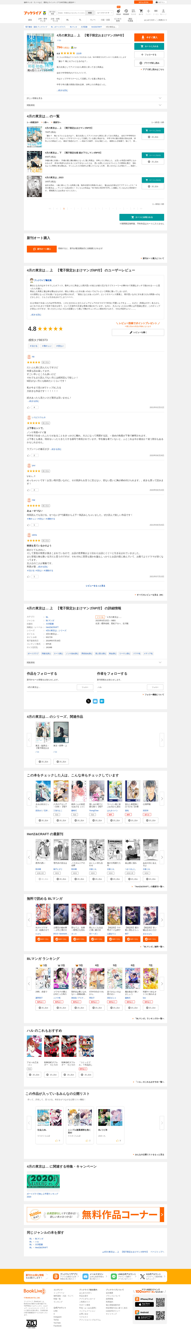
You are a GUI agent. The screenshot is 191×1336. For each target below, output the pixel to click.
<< (50, 208)
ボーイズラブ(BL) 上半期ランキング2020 (42, 1195)
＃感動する (50, 519)
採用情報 (109, 1299)
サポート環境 (84, 1305)
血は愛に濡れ (131, 863)
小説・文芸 (105, 20)
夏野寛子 (39, 998)
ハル (59, 40)
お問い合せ (83, 1314)
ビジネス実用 (117, 20)
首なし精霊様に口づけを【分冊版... (132, 806)
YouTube (57, 1323)
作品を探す (83, 1296)
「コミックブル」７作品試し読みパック (85, 1064)
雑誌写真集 (130, 20)
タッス (74, 934)
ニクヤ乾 (57, 998)
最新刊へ (57, 122)
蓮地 (127, 811)
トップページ (59, 1293)
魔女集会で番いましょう (132, 993)
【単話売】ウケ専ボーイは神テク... (114, 929)
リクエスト (83, 1317)
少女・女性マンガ (55, 20)
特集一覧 (57, 1299)
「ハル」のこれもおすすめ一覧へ (149, 1082)
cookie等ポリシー (113, 1311)
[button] (43, 761)
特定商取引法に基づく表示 (116, 1308)
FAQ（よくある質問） (88, 1308)
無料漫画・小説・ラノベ (63, 1296)
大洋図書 (50, 624)
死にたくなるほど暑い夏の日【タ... (96, 929)
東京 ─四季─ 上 (60, 746)
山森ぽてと (111, 934)
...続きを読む (62, 90)
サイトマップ (111, 1314)
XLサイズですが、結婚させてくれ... (42, 929)
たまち (38, 934)
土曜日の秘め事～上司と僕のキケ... (60, 929)
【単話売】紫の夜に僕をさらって (132, 929)
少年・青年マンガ (42, 20)
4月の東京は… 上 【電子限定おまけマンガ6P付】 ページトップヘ (133, 1252)
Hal (33, 500)
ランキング (58, 1302)
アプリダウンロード (87, 1299)
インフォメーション (87, 1311)
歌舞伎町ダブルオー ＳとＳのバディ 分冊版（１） (68, 1066)
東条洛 (74, 998)
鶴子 (127, 934)
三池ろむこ (57, 811)
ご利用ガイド (162, 20)
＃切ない (60, 346)
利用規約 (109, 1302)
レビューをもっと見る (95, 586)
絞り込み (53, 13)
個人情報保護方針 (113, 1305)
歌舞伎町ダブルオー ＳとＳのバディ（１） (51, 1064)
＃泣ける (33, 346)
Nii (33, 357)
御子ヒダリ (57, 869)
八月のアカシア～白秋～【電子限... (60, 806)
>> (141, 208)
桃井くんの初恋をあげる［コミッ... (78, 806)
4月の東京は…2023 (54, 177)
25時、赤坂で (41, 992)
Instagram (57, 1317)
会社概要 (109, 1293)
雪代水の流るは (60, 863)
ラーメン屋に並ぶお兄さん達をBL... (114, 806)
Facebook (57, 1326)
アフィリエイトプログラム (90, 1320)
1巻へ (45, 122)
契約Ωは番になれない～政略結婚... (79, 993)
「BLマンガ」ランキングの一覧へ (149, 1018)
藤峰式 (74, 811)
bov (144, 998)
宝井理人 (47, 811)
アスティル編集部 (85, 998)
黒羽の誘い (40, 863)
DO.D (55, 934)
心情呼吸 (147, 804)
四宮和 (145, 811)
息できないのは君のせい (114, 993)
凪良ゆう (39, 811)
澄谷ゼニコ (111, 998)
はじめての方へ (150, 20)
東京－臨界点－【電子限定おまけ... (42, 748)
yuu (33, 465)
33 (90, 934)
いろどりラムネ (39, 417)
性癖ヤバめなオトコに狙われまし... (150, 994)
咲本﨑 (38, 869)
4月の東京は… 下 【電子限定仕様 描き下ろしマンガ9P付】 (73, 153)
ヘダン (95, 934)
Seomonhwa (64, 934)
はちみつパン (112, 811)
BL (68, 20)
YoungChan (93, 811)
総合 (30, 20)
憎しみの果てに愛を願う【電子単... (96, 806)
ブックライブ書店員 (42, 280)
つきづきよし (130, 869)
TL (80, 20)
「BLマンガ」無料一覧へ (153, 947)
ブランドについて (113, 1296)
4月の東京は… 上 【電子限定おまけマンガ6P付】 (69, 128)
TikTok (56, 1320)
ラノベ (93, 20)
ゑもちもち (147, 934)
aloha (34, 535)
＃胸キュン (47, 346)
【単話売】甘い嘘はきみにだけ (150, 928)
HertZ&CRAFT (52, 627)
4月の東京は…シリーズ (56, 630)
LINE (56, 1311)
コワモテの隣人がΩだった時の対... (60, 994)
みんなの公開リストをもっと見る (149, 1154)
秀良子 (92, 998)
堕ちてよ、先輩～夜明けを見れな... (78, 929)
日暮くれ (92, 869)
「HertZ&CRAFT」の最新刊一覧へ (149, 886)
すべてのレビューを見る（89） (150, 595)
